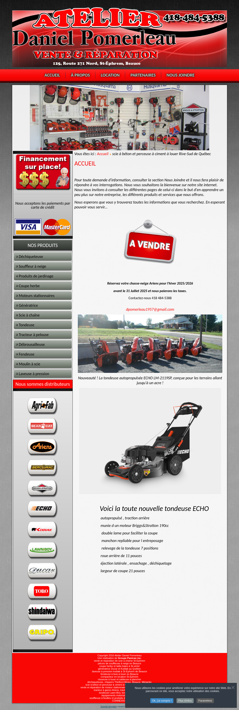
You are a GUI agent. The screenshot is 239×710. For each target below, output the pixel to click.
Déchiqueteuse (31, 256)
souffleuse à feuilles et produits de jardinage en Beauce (119, 698)
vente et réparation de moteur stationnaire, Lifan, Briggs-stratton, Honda (119, 687)
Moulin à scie (29, 364)
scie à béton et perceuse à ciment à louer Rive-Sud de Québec (119, 684)
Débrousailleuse (32, 344)
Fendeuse (26, 354)
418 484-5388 (162, 298)
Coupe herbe (29, 285)
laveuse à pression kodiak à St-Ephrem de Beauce (119, 671)
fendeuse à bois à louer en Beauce (119, 674)
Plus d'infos (185, 700)
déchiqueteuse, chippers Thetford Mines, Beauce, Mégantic (119, 682)
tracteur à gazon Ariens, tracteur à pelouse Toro (119, 690)
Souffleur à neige (32, 266)
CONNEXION (119, 700)
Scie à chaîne (29, 315)
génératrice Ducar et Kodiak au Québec (119, 668)
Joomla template (108, 706)
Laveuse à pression (34, 373)
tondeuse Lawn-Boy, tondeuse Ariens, (119, 692)
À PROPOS (80, 75)
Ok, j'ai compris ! (162, 700)
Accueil (102, 153)
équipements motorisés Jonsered (119, 695)
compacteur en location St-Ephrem (119, 676)
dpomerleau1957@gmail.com (150, 309)
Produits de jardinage (36, 276)
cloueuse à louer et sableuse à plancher (119, 679)
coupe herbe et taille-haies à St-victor (119, 666)
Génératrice (28, 305)
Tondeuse (26, 324)
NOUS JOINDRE (181, 75)
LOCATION (110, 75)
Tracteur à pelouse (34, 334)
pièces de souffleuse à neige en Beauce (119, 663)
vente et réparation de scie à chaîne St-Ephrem (119, 660)
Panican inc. (134, 658)
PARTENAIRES (143, 75)
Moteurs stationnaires (37, 295)
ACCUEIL (52, 75)
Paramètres (205, 700)
